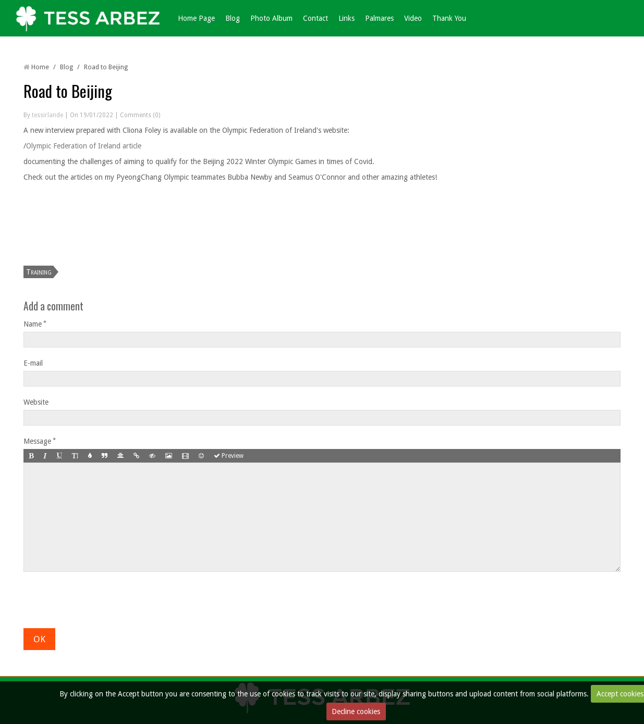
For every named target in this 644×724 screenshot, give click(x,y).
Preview (229, 455)
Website (35, 402)
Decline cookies (356, 711)
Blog (232, 18)
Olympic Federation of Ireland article (83, 146)
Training (39, 272)
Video (413, 18)
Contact (315, 18)
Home (40, 67)
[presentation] (102, 597)
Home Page (196, 18)
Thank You (449, 18)
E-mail (33, 363)
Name (32, 324)
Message (37, 441)
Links (346, 18)
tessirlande (47, 115)
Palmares (379, 18)
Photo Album (271, 18)
